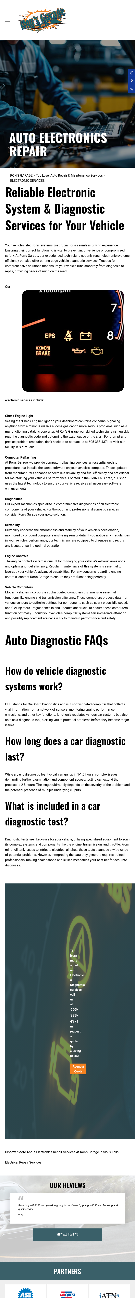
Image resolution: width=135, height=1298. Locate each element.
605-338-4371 (99, 442)
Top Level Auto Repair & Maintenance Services (69, 175)
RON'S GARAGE (21, 175)
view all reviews (67, 1234)
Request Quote (78, 1069)
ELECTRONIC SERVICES (27, 181)
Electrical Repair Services (23, 1162)
